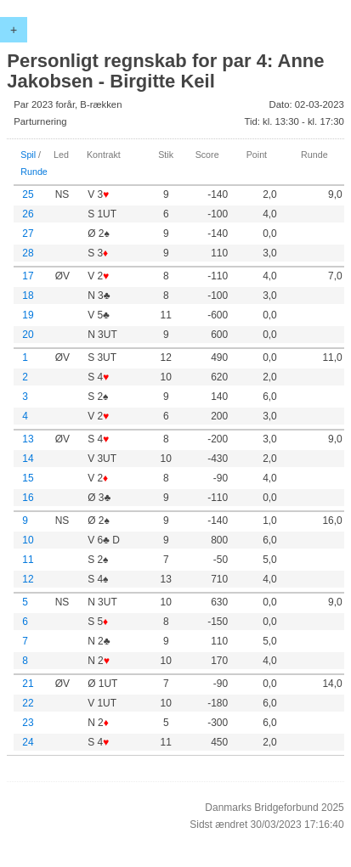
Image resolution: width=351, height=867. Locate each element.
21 (27, 684)
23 (27, 723)
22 (27, 703)
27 (27, 233)
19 (27, 315)
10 (27, 540)
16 (27, 498)
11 (27, 560)
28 (27, 253)
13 (27, 439)
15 (27, 478)
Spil (28, 154)
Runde (34, 171)
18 (27, 295)
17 (27, 276)
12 (27, 579)
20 (27, 335)
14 (27, 458)
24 (27, 742)
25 (27, 194)
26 (27, 214)
